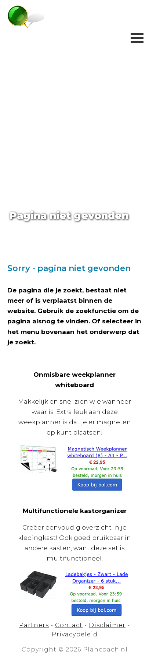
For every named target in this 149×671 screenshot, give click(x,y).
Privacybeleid (75, 634)
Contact (69, 625)
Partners (34, 625)
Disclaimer (107, 625)
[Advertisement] (74, 115)
